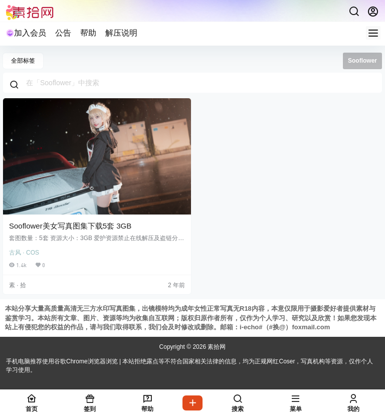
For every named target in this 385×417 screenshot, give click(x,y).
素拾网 (216, 346)
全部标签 (23, 60)
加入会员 (26, 33)
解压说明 (121, 33)
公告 (63, 33)
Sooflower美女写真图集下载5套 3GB (70, 226)
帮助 (88, 33)
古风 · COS (24, 252)
